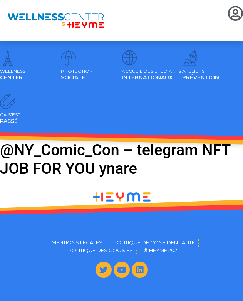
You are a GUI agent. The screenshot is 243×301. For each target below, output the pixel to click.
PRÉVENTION (200, 74)
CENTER (12, 74)
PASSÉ (10, 118)
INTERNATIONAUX (151, 74)
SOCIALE (77, 74)
